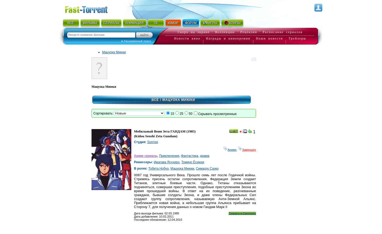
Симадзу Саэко (207, 168)
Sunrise (152, 142)
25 (181, 114)
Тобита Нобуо (158, 168)
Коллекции (225, 32)
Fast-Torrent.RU (91, 8)
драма (204, 156)
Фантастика (189, 156)
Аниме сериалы (145, 156)
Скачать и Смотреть (242, 213)
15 (172, 114)
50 (190, 114)
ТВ (156, 23)
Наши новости (269, 38)
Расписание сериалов (282, 32)
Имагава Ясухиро (166, 162)
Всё (155, 100)
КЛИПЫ (232, 23)
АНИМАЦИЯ (134, 23)
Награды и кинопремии (228, 38)
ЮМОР (173, 23)
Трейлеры (297, 38)
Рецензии (248, 32)
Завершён (247, 149)
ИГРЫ (210, 23)
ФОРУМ (191, 23)
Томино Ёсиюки (192, 162)
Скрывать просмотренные (217, 114)
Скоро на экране (193, 32)
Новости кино (187, 38)
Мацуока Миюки (114, 52)
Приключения (169, 156)
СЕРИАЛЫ (111, 23)
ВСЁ (71, 23)
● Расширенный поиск (136, 40)
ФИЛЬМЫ (90, 23)
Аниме (229, 149)
